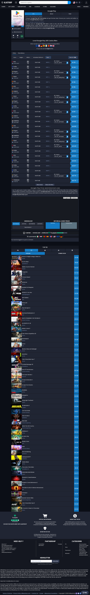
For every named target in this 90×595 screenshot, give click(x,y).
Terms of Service (7, 593)
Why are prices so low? (7, 547)
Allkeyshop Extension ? (7, 552)
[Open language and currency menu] (77, 2)
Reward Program (83, 547)
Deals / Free (82, 549)
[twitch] (76, 593)
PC (66, 544)
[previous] (12, 26)
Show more (40, 184)
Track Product (28, 227)
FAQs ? (3, 551)
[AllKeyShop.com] (7, 2)
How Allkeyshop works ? (7, 545)
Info (33, 14)
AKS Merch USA (82, 553)
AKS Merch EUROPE (83, 555)
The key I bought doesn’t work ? (9, 548)
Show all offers (49, 184)
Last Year (24, 223)
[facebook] (81, 593)
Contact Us (35, 593)
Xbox (66, 547)
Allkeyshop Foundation (50, 593)
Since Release (16, 223)
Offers (14, 53)
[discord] (78, 593)
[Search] (69, 2)
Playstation (68, 550)
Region (21, 57)
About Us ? (4, 544)
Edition (28, 57)
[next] (22, 26)
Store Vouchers (82, 544)
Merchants (41, 545)
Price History (21, 53)
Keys (48, 57)
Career (41, 593)
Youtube (60, 544)
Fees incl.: (72, 57)
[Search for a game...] (45, 2)
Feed (70, 14)
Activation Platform (38, 57)
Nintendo (67, 553)
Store (14, 57)
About (51, 14)
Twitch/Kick (41, 544)
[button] (86, 2)
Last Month (39, 223)
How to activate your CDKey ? (8, 549)
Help (85, 592)
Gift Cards (81, 548)
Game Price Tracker (83, 545)
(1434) (57, 233)
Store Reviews (82, 551)
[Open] (16, 2)
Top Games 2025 (83, 552)
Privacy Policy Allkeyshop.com (21, 593)
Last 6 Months (32, 223)
